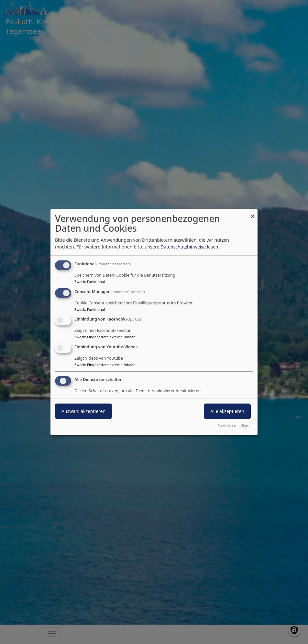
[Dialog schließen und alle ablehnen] (253, 213)
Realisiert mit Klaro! (233, 425)
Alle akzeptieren (227, 411)
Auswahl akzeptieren (83, 411)
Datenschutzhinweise (183, 247)
